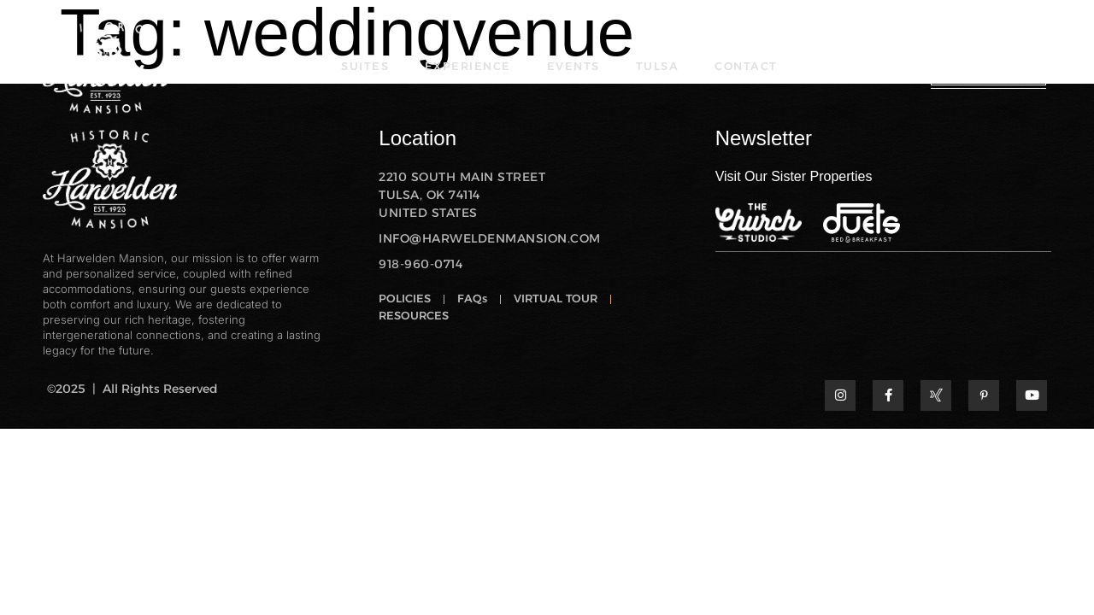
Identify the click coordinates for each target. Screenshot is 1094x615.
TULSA (657, 66)
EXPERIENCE (470, 66)
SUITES (369, 66)
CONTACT (744, 66)
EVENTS (574, 66)
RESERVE (988, 66)
